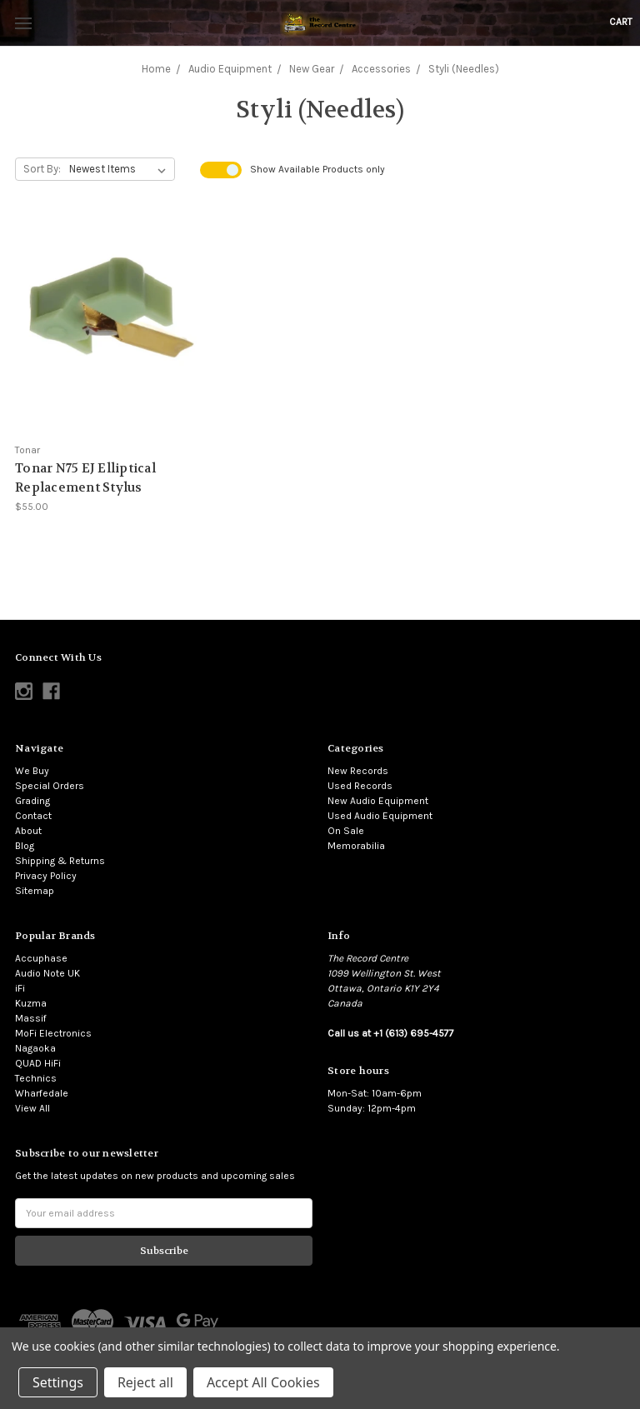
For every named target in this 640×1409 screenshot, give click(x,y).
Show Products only (317, 169)
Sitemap (34, 891)
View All (32, 1108)
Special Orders (49, 786)
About (28, 831)
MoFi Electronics (53, 1033)
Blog (24, 846)
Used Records (360, 786)
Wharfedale (41, 1093)
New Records (358, 771)
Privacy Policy (46, 876)
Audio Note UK (47, 973)
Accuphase (41, 958)
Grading (32, 801)
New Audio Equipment (378, 801)
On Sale (346, 831)
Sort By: (42, 168)
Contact (33, 816)
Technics (36, 1078)
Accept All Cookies (263, 1382)
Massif (31, 1018)
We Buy (32, 771)
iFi (20, 988)
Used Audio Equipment (380, 816)
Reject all (145, 1382)
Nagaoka (35, 1048)
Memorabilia (356, 846)
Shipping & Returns (60, 861)
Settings (57, 1382)
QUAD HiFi (38, 1063)
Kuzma (31, 1003)
